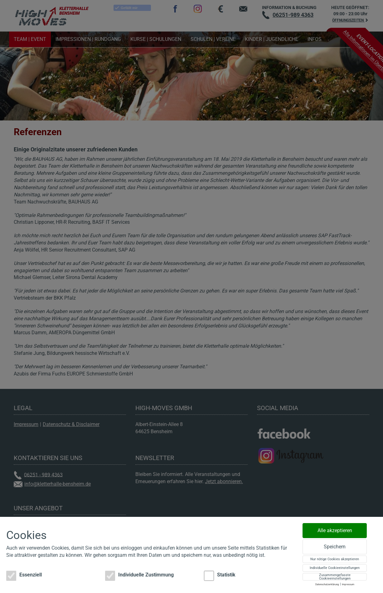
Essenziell (24, 576)
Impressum (348, 584)
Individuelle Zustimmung (139, 576)
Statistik (219, 576)
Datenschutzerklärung (327, 584)
